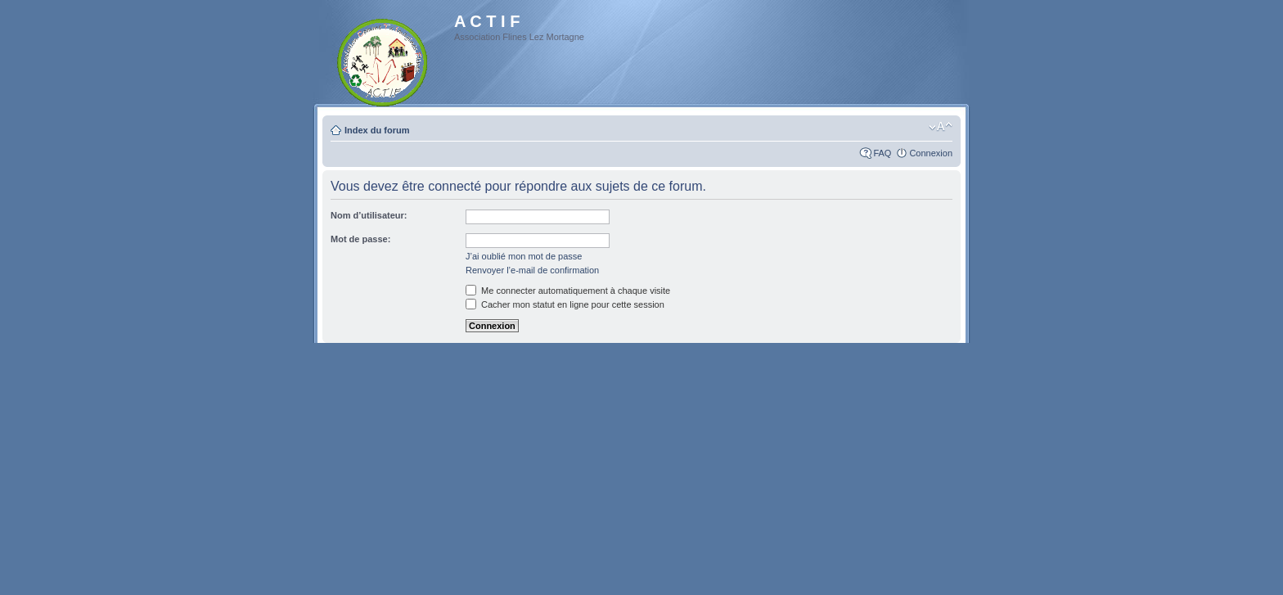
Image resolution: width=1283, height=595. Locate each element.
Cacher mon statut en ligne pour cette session (565, 304)
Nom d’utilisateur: (369, 215)
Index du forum (376, 130)
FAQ (882, 153)
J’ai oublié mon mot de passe (524, 256)
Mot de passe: (360, 239)
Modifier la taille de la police (940, 126)
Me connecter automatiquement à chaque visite (568, 290)
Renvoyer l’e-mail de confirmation (532, 270)
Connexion (930, 153)
